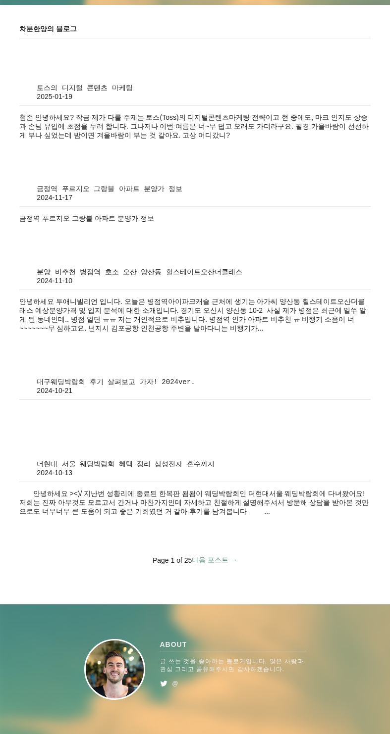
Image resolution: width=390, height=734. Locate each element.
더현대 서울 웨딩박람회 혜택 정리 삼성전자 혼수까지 (125, 464)
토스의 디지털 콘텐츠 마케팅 (84, 88)
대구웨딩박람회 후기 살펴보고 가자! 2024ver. (116, 382)
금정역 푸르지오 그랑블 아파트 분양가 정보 (109, 189)
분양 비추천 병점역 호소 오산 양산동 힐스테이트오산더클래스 (139, 272)
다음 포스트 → (214, 560)
